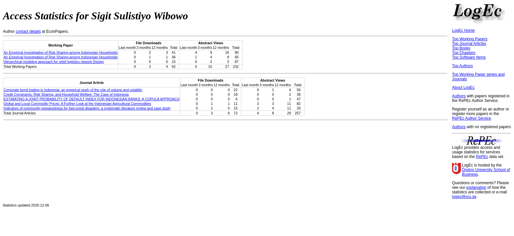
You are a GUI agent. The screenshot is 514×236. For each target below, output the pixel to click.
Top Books (461, 48)
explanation (476, 187)
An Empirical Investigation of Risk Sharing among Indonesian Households (61, 52)
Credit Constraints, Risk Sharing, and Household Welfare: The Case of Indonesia (66, 94)
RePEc (482, 156)
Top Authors (462, 66)
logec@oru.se (464, 196)
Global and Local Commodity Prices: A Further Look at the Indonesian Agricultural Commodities (77, 104)
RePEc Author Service (471, 118)
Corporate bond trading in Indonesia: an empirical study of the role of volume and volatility (73, 90)
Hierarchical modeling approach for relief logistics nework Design (54, 62)
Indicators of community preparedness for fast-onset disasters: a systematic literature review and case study (87, 108)
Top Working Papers (469, 39)
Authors (458, 96)
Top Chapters (463, 52)
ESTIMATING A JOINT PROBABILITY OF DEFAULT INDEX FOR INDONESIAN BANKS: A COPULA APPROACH (92, 99)
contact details (28, 31)
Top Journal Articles (469, 43)
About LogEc (463, 87)
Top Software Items (469, 57)
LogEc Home (463, 30)
